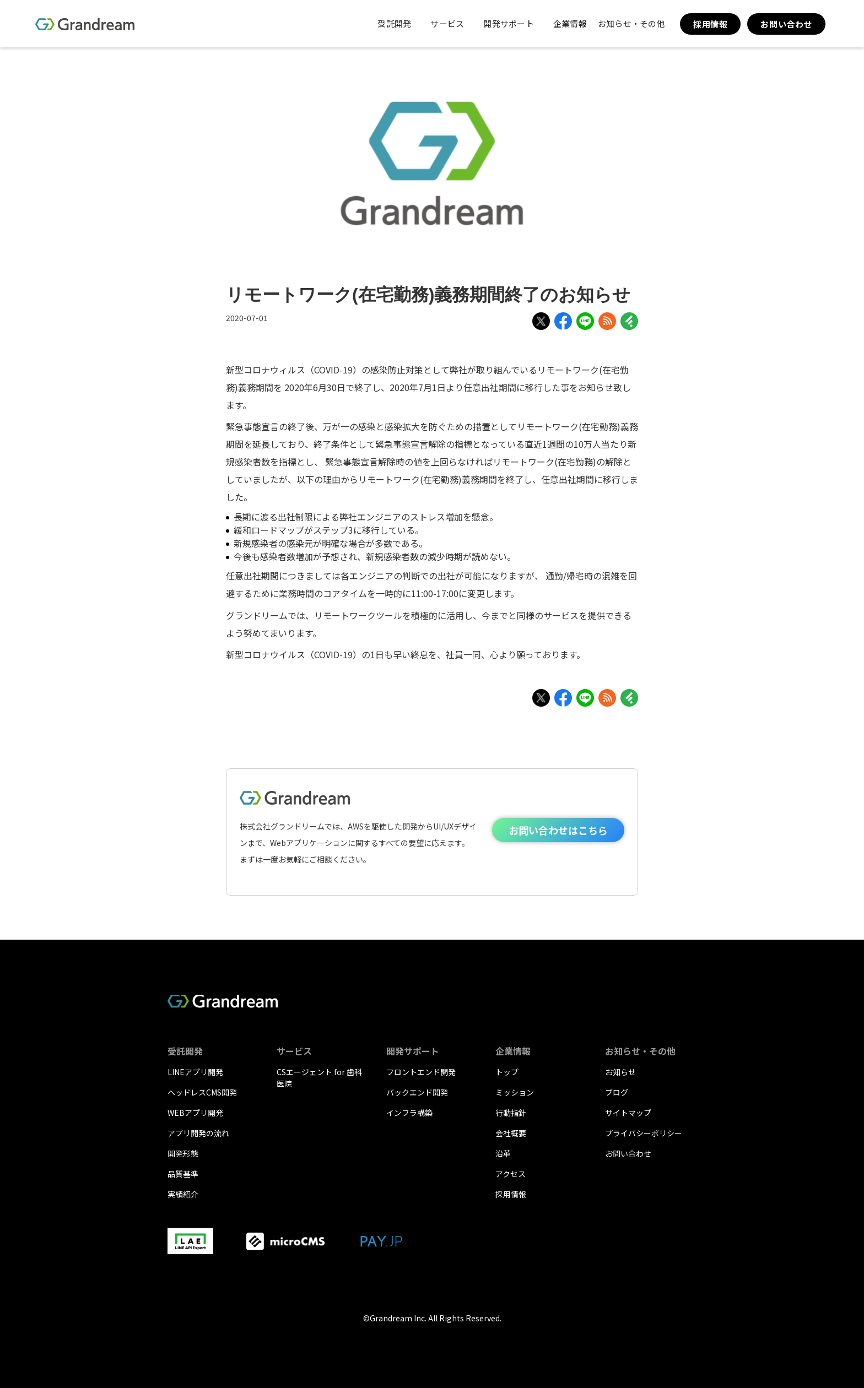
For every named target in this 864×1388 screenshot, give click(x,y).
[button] (393, 24)
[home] (84, 23)
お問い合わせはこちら (558, 830)
